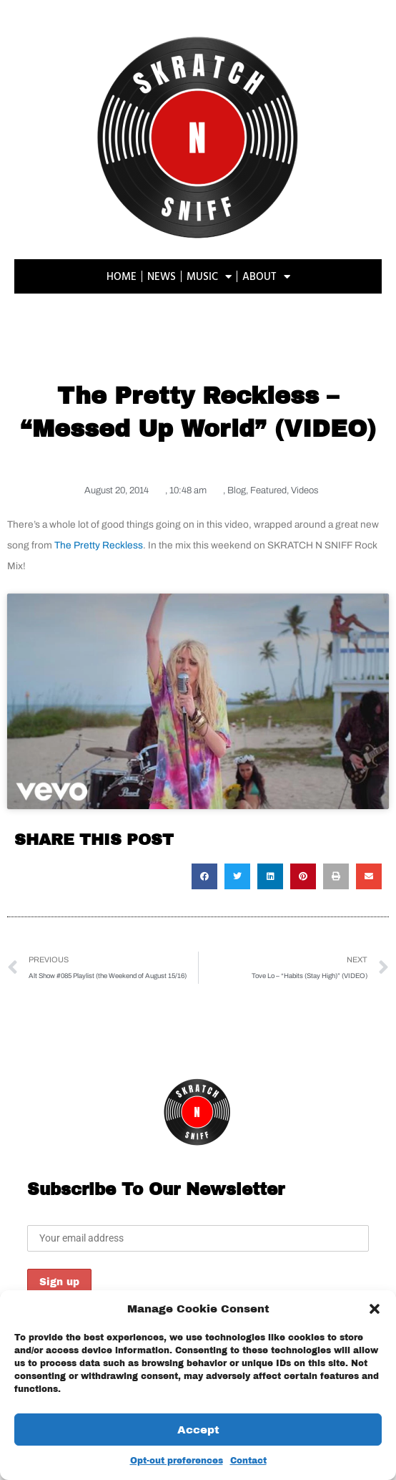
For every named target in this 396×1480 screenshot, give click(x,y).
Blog (236, 490)
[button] (374, 1309)
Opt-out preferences (176, 1461)
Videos (304, 490)
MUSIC (209, 276)
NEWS (161, 276)
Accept (198, 1430)
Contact (248, 1461)
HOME (122, 276)
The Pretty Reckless (98, 545)
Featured (268, 490)
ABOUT (266, 276)
